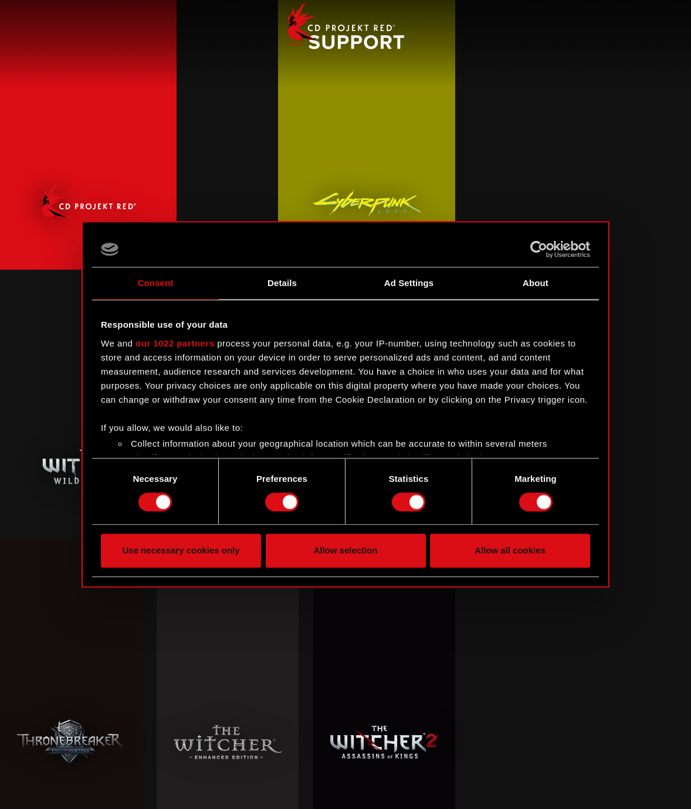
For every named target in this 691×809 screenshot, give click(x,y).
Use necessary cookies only (180, 551)
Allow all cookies (510, 551)
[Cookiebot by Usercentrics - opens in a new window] (538, 249)
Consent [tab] (156, 283)
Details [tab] (282, 283)
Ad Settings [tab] (408, 283)
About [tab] (535, 283)
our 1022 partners (175, 343)
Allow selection (345, 551)
